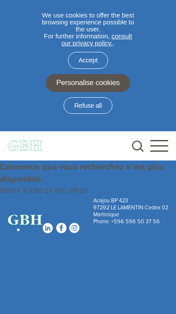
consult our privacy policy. (96, 40)
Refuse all (88, 105)
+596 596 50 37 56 (135, 221)
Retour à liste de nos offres (43, 190)
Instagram (74, 228)
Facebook (61, 228)
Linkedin (47, 228)
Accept (88, 60)
